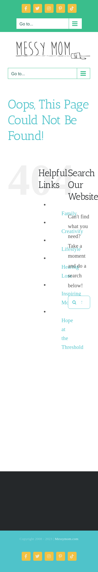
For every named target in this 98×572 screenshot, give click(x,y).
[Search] (74, 302)
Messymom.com (66, 539)
